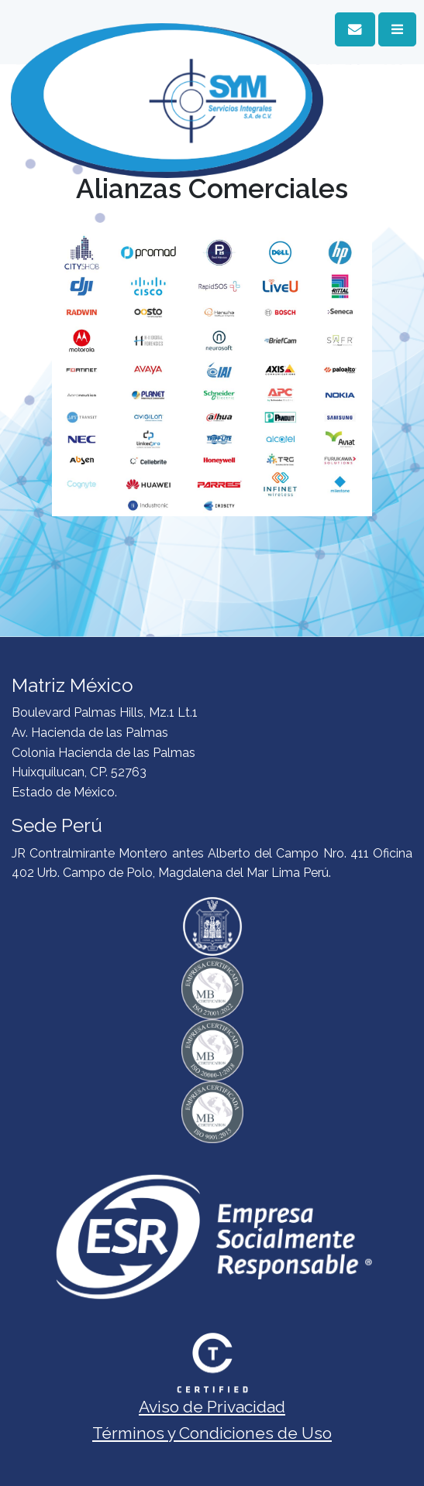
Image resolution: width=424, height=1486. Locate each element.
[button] (355, 29)
